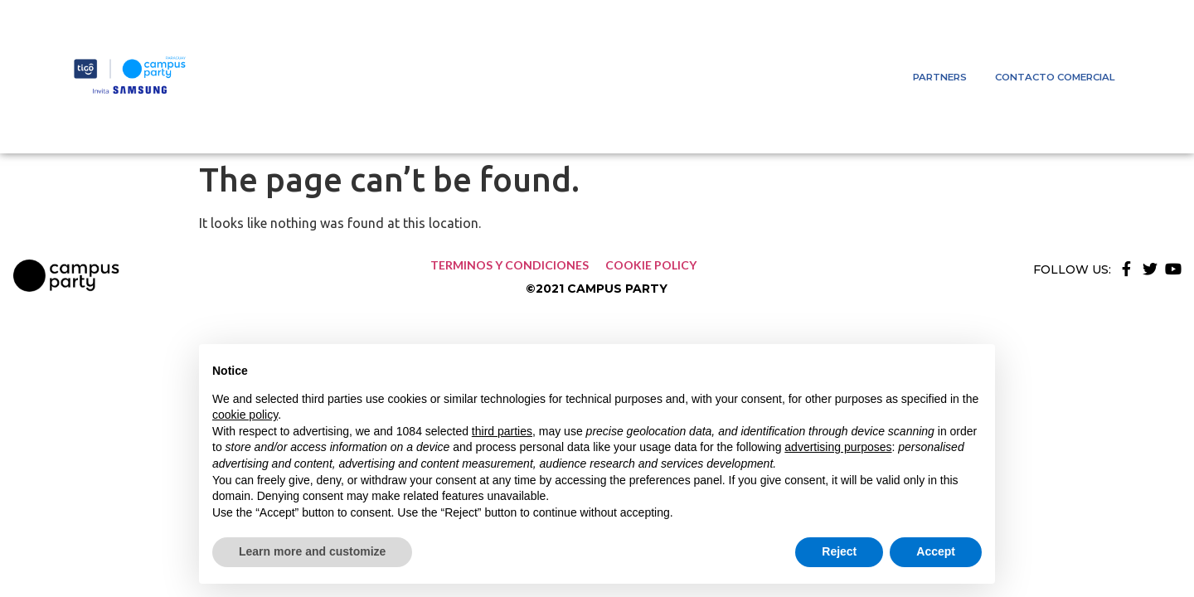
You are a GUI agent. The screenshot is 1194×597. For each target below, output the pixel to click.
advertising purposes (837, 447)
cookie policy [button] (245, 414)
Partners (940, 77)
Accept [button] (935, 551)
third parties (502, 431)
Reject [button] (839, 551)
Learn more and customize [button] (312, 551)
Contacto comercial (1054, 77)
